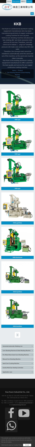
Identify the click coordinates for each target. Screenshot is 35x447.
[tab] (17, 346)
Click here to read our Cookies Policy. (11, 445)
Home (14, 70)
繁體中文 (23, 1)
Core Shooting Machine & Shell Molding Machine (16, 350)
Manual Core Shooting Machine (11, 359)
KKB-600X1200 (17, 257)
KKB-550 (17, 188)
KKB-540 (17, 154)
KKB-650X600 (17, 292)
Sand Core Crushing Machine (11, 363)
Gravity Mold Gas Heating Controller (13, 367)
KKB (18, 76)
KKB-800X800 (17, 326)
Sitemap (9, 1)
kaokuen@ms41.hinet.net (25, 402)
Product (20, 70)
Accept (27, 445)
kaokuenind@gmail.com (19, 404)
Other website (16, 1)
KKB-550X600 (17, 223)
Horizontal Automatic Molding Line (12, 346)
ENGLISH (29, 1)
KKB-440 (17, 119)
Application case (7, 372)
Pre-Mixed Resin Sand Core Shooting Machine (16, 354)
